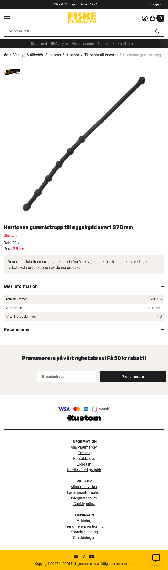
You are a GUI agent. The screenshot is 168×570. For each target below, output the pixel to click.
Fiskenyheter (122, 43)
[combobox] (77, 31)
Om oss (84, 453)
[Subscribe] (115, 376)
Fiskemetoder (83, 43)
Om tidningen (84, 537)
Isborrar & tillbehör (64, 55)
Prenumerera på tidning (84, 526)
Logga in (156, 4)
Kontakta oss (84, 458)
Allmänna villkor (84, 487)
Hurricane (155, 308)
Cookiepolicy (84, 504)
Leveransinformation (84, 492)
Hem (6, 55)
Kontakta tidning (84, 532)
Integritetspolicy (84, 498)
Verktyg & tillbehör (28, 55)
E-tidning (84, 520)
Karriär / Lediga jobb (84, 470)
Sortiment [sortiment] (39, 43)
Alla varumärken (84, 447)
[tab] (84, 286)
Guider (103, 43)
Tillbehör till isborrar (101, 55)
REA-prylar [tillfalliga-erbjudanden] (59, 43)
